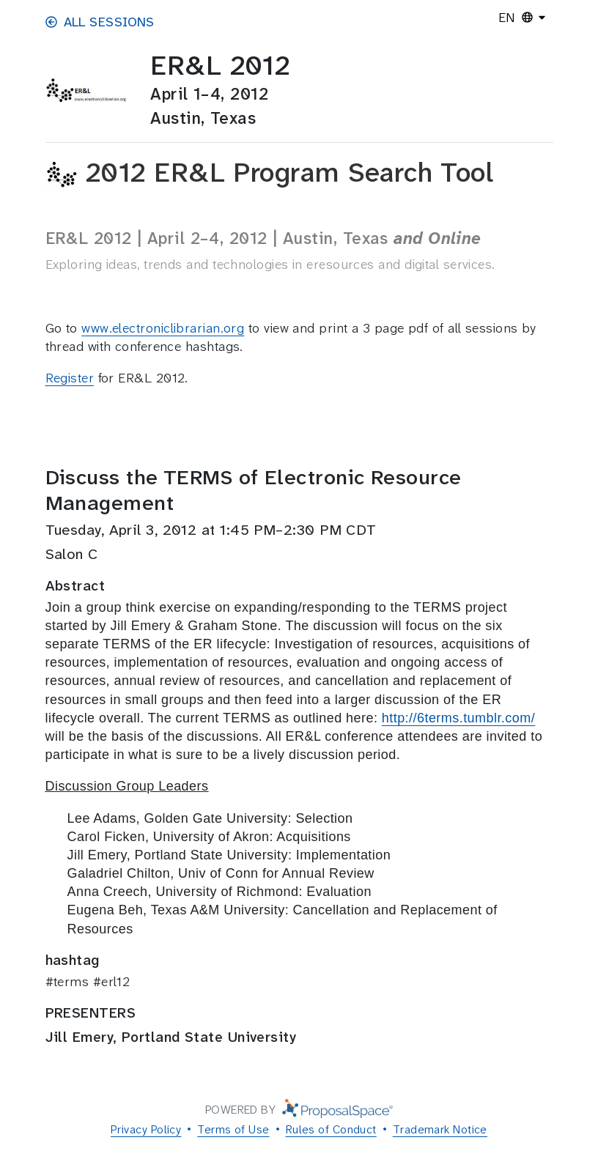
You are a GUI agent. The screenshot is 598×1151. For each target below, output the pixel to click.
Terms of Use (233, 1129)
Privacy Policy (146, 1129)
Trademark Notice (440, 1129)
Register (70, 378)
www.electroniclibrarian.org (162, 328)
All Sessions (100, 22)
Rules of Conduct (331, 1129)
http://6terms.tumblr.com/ (458, 718)
